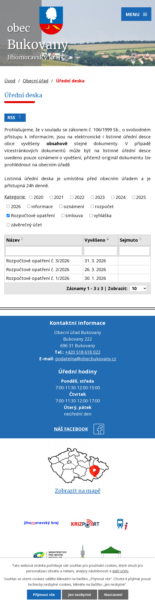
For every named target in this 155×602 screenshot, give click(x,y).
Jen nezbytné (79, 594)
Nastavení (113, 594)
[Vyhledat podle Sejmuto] (134, 251)
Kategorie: (15, 197)
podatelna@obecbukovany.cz (85, 359)
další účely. (120, 571)
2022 (79, 197)
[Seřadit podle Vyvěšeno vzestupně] (108, 238)
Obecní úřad (35, 81)
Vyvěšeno (95, 240)
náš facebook (71, 429)
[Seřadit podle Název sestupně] (22, 240)
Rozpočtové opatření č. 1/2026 (37, 278)
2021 (59, 197)
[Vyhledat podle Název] (43, 251)
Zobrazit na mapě (77, 490)
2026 (16, 206)
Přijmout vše (44, 594)
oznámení (74, 206)
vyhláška (103, 215)
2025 (141, 197)
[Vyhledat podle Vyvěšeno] (101, 251)
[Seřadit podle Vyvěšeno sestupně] (108, 240)
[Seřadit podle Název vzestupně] (22, 238)
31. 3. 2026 (95, 261)
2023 (100, 197)
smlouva (74, 215)
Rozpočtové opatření (33, 215)
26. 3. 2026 (95, 269)
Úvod (9, 81)
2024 (120, 197)
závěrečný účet (26, 225)
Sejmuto (129, 240)
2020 (38, 197)
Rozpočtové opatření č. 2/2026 (37, 269)
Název (13, 240)
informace (42, 206)
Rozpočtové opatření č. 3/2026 (37, 261)
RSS (15, 117)
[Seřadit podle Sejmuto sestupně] (140, 240)
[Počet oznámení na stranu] (138, 288)
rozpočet (104, 206)
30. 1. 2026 (95, 278)
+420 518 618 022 (82, 352)
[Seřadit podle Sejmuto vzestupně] (140, 238)
